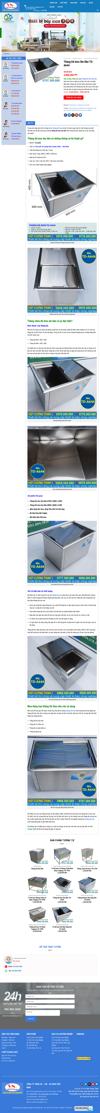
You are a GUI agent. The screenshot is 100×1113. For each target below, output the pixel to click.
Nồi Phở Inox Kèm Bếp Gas (11, 214)
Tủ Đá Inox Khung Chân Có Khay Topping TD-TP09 (37, 899)
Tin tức (60, 7)
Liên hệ (51, 7)
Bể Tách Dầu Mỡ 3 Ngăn (38, 513)
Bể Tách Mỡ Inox (9, 161)
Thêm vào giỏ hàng (73, 97)
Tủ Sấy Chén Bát (9, 273)
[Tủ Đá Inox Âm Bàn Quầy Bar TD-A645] (62, 914)
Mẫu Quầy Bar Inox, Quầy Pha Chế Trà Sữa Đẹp (47, 509)
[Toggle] (24, 165)
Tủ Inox (6, 265)
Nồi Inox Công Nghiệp (10, 207)
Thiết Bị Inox (8, 222)
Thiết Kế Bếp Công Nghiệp (60, 1037)
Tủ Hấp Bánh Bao (9, 261)
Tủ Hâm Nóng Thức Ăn (10, 257)
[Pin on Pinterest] (76, 115)
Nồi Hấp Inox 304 (9, 203)
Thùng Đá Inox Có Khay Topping (14, 245)
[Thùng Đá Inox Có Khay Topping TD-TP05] (37, 914)
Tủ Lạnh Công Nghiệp (10, 269)
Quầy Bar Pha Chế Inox (10, 218)
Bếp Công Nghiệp (9, 165)
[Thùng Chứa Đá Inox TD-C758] (87, 856)
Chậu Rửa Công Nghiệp (11, 176)
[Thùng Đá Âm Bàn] (37, 856)
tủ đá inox (68, 110)
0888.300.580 (15, 96)
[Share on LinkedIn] (80, 115)
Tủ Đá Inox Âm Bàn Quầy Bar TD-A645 (62, 928)
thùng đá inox (83, 108)
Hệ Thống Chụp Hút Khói (11, 188)
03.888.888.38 (15, 124)
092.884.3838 (15, 66)
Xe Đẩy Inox (7, 276)
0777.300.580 (15, 93)
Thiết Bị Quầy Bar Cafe (11, 230)
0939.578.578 (15, 68)
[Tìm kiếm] (97, 10)
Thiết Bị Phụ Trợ (9, 226)
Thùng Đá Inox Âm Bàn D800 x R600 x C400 (46, 505)
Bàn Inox (6, 157)
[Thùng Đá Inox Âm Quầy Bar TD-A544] (87, 885)
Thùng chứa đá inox (74, 108)
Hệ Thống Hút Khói (33, 1043)
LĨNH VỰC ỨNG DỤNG (10, 1034)
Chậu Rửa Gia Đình (9, 180)
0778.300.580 (15, 114)
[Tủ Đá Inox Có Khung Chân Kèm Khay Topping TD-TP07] (62, 856)
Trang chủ (53, 3)
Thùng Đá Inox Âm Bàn (12, 237)
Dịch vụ (83, 3)
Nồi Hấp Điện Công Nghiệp (12, 199)
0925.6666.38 (15, 83)
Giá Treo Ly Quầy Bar (8, 1061)
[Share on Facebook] (65, 115)
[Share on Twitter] (69, 115)
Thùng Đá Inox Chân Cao (12, 241)
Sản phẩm (73, 3)
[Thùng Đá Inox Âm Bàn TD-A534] (62, 885)
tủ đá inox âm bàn (76, 110)
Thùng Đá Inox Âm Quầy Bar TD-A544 (87, 899)
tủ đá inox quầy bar (87, 110)
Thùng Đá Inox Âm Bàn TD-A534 (62, 899)
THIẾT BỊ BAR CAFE (10, 1052)
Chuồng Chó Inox (9, 184)
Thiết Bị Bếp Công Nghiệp (35, 1037)
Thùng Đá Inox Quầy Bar (12, 249)
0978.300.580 (15, 109)
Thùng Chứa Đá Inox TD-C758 (87, 869)
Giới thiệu (63, 3)
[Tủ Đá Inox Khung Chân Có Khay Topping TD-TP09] (37, 885)
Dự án (91, 3)
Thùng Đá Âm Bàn (37, 869)
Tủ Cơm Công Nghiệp (10, 253)
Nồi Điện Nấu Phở (9, 195)
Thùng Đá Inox (9, 233)
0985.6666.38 (15, 81)
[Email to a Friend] (73, 115)
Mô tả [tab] (30, 123)
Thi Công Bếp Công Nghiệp (60, 1040)
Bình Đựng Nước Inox (10, 172)
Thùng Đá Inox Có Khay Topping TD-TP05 (37, 928)
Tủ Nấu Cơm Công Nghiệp (35, 1040)
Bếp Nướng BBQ (8, 169)
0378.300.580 (15, 111)
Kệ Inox (6, 192)
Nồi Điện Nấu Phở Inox (38, 517)
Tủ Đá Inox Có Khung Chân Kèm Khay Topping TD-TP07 (62, 869)
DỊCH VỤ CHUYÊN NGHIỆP (62, 1034)
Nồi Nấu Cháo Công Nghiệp (12, 211)
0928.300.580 (15, 106)
